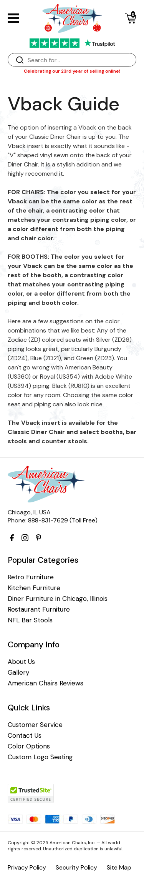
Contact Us (24, 735)
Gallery (18, 672)
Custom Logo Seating (40, 757)
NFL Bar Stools (30, 620)
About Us (21, 662)
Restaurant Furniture (39, 609)
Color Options (29, 746)
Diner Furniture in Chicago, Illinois (58, 598)
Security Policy (76, 867)
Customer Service (35, 725)
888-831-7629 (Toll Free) (63, 520)
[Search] (79, 60)
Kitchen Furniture (34, 588)
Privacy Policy (27, 867)
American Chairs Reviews (45, 683)
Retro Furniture (31, 577)
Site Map (119, 867)
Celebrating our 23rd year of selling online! (72, 71)
